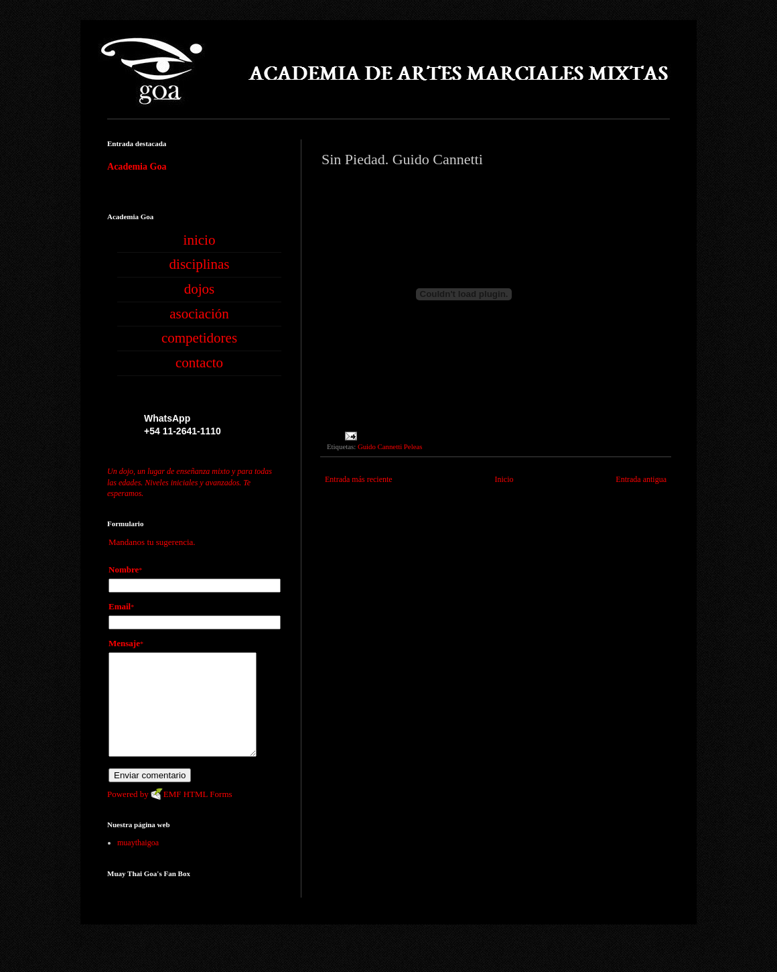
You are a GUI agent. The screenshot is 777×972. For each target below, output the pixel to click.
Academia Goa (136, 166)
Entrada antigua (641, 479)
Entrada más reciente (359, 479)
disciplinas (199, 264)
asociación (199, 314)
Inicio (503, 479)
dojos (199, 289)
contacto (199, 363)
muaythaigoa (138, 862)
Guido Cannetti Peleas (390, 446)
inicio (200, 240)
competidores (199, 338)
